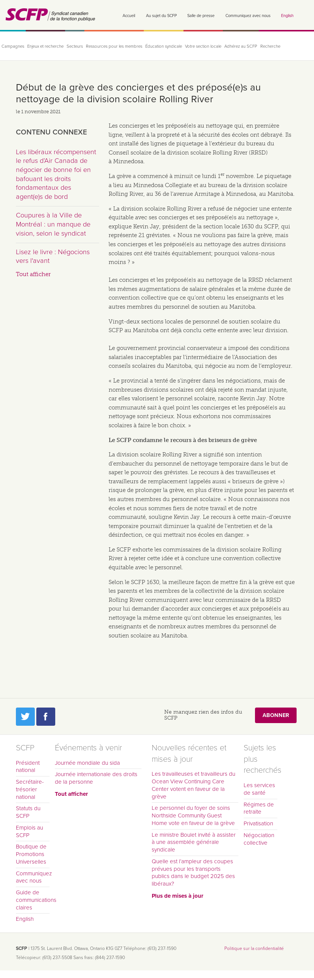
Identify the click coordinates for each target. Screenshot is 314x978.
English (287, 15)
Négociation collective (259, 839)
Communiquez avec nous (247, 15)
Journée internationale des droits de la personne (96, 778)
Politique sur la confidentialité (254, 948)
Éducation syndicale (163, 46)
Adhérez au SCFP (240, 46)
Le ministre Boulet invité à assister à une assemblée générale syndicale (194, 842)
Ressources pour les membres (114, 46)
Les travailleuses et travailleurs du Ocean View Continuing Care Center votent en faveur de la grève (193, 785)
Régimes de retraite (259, 808)
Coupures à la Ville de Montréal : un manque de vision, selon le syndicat (53, 224)
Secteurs (75, 46)
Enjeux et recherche (45, 46)
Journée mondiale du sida (87, 762)
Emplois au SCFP (29, 831)
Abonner (276, 715)
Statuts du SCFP (28, 812)
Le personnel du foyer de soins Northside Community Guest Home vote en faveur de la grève (193, 815)
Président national (28, 766)
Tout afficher (33, 274)
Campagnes (13, 46)
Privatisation (258, 823)
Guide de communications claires (33, 900)
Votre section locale (203, 46)
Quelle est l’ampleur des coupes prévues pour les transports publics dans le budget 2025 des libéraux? (193, 872)
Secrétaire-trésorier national (30, 789)
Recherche (270, 46)
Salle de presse (201, 15)
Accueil (129, 15)
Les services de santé (259, 789)
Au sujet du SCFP (161, 15)
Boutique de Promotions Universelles (31, 854)
